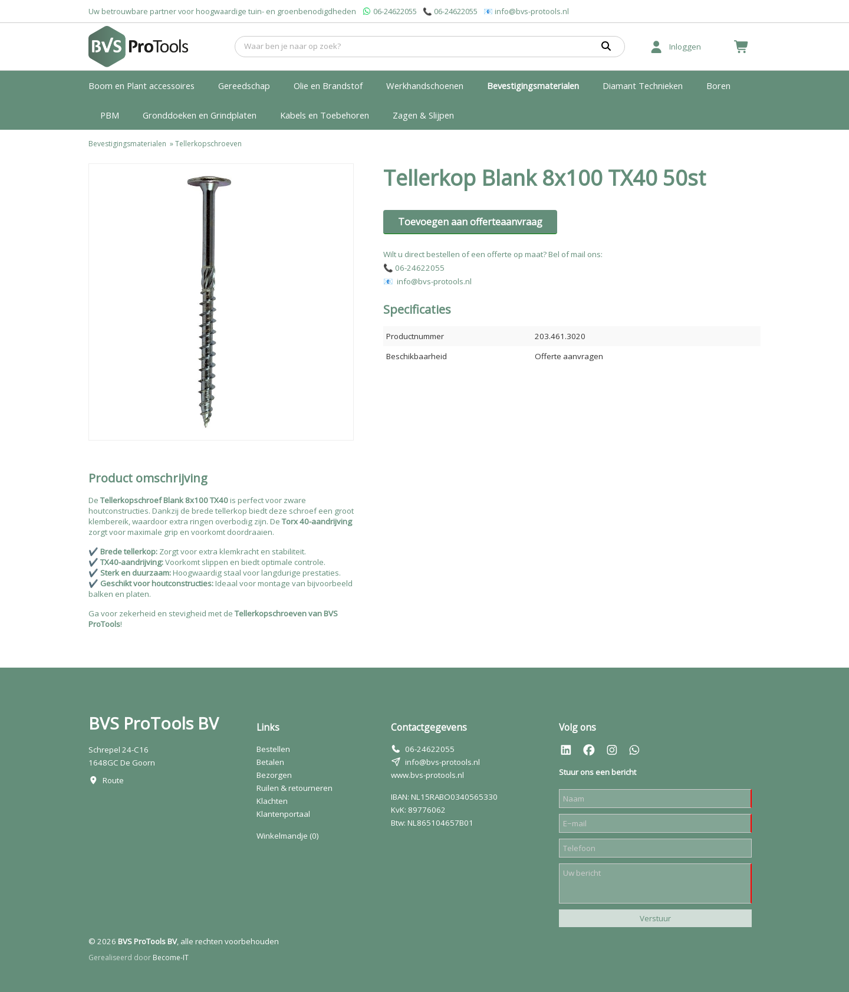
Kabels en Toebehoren (324, 115)
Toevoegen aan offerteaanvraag (470, 221)
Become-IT (171, 957)
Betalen (270, 762)
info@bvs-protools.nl (532, 11)
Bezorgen (274, 775)
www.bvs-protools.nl (427, 775)
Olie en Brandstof (328, 85)
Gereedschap (244, 85)
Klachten (272, 801)
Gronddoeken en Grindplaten (199, 115)
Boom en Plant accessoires (141, 85)
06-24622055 (395, 11)
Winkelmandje (287, 835)
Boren (718, 85)
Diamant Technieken (643, 85)
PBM (109, 115)
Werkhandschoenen (424, 85)
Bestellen (273, 749)
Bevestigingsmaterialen (533, 85)
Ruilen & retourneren (294, 788)
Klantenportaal (283, 814)
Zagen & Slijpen (423, 115)
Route (113, 780)
